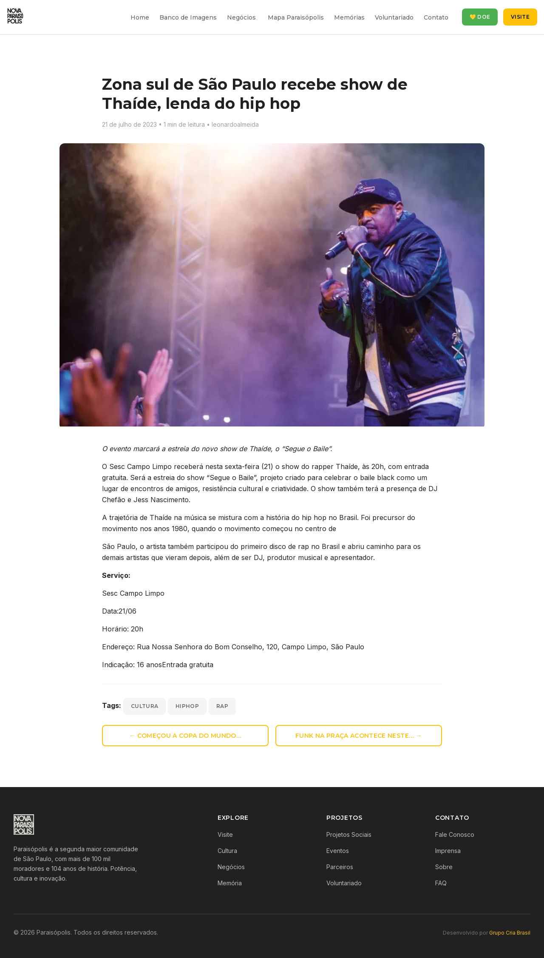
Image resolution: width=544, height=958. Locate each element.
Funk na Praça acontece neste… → (358, 735)
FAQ (441, 883)
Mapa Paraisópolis (296, 17)
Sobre (444, 866)
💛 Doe (480, 17)
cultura (144, 706)
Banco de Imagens (188, 17)
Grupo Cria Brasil (509, 933)
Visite (520, 17)
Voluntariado (394, 17)
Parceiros (339, 866)
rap (222, 706)
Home (139, 17)
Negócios (241, 17)
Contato (436, 17)
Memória (230, 883)
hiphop (187, 706)
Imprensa (448, 850)
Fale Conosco (454, 834)
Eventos (337, 850)
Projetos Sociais (348, 834)
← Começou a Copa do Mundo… (185, 735)
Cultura (227, 850)
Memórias (349, 17)
